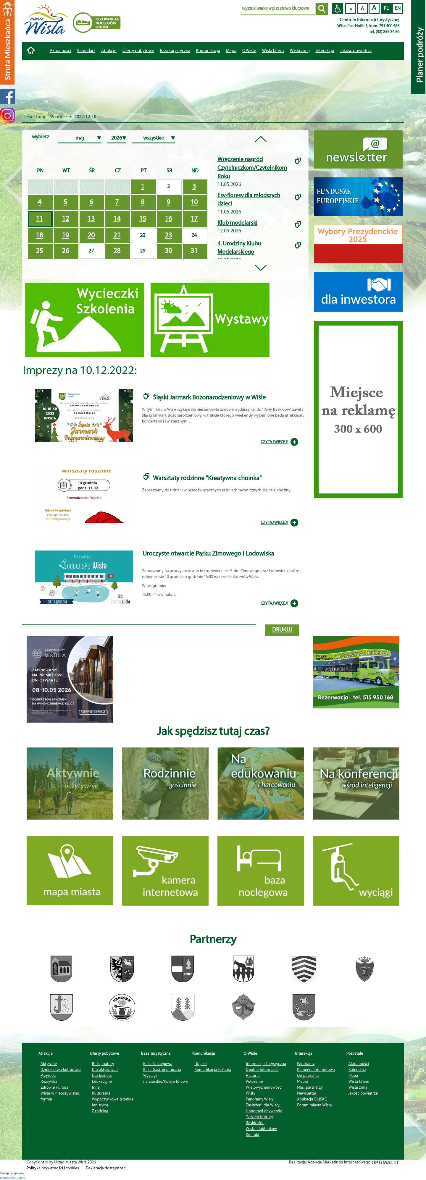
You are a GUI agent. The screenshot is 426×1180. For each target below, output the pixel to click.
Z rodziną (100, 1110)
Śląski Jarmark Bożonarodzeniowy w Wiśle (209, 397)
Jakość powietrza (356, 51)
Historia (253, 1075)
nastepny (19, 1177)
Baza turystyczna (156, 1053)
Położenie (254, 1081)
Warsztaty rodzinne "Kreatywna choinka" (207, 478)
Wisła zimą (300, 51)
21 (116, 235)
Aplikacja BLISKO (312, 1099)
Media (302, 1081)
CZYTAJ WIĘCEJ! (274, 442)
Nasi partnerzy (309, 1087)
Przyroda (48, 1075)
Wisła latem (273, 51)
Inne (96, 1087)
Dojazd (200, 1063)
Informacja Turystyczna (266, 1063)
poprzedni (6, 1177)
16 (168, 219)
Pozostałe (354, 1053)
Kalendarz (86, 51)
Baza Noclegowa (157, 1063)
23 (168, 235)
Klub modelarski (237, 223)
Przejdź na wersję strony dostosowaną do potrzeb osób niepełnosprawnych (337, 8)
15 (142, 219)
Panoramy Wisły (260, 1099)
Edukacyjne (102, 1081)
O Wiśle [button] (249, 51)
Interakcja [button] (325, 51)
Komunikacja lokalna (212, 1069)
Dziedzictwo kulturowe (61, 1069)
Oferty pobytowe (138, 51)
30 (168, 251)
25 (39, 251)
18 (39, 235)
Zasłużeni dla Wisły (263, 1105)
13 (91, 219)
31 (194, 251)
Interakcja (303, 1053)
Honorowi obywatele (264, 1110)
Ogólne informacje (262, 1069)
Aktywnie (49, 1063)
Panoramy (305, 1063)
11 (39, 219)
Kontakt (252, 1134)
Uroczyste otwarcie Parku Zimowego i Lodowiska (208, 554)
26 (65, 251)
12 (65, 219)
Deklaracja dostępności (106, 1168)
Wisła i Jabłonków (261, 1128)
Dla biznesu (102, 1075)
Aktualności (60, 51)
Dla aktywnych (104, 1069)
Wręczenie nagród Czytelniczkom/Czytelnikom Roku (252, 168)
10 (194, 202)
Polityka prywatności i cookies (53, 1168)
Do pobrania (308, 1075)
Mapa (231, 51)
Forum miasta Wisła (314, 1105)
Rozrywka (49, 1081)
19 (65, 235)
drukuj (282, 630)
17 (194, 219)
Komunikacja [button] (208, 51)
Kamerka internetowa (316, 1069)
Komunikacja (203, 1053)
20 (91, 235)
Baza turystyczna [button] (175, 51)
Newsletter (306, 1093)
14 (116, 219)
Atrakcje (109, 51)
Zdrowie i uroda (54, 1087)
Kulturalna (101, 1093)
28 (116, 251)
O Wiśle (250, 1053)
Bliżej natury (103, 1063)
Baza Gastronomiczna (162, 1069)
